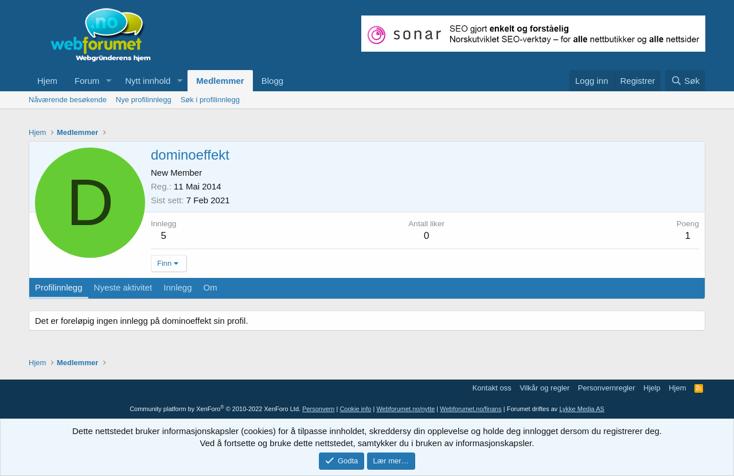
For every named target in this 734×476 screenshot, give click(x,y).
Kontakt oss (492, 388)
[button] (108, 80)
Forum (87, 81)
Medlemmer (220, 81)
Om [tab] (210, 287)
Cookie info (355, 408)
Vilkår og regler (544, 388)
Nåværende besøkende (68, 99)
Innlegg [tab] (177, 287)
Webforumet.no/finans (470, 408)
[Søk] (685, 80)
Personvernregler (606, 388)
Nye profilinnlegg (143, 99)
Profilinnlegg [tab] (59, 287)
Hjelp (652, 388)
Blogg (272, 81)
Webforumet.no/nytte (405, 408)
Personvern (318, 408)
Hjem (47, 81)
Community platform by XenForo (215, 408)
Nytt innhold (147, 81)
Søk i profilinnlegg (210, 99)
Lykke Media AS (581, 408)
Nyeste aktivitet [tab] (123, 287)
